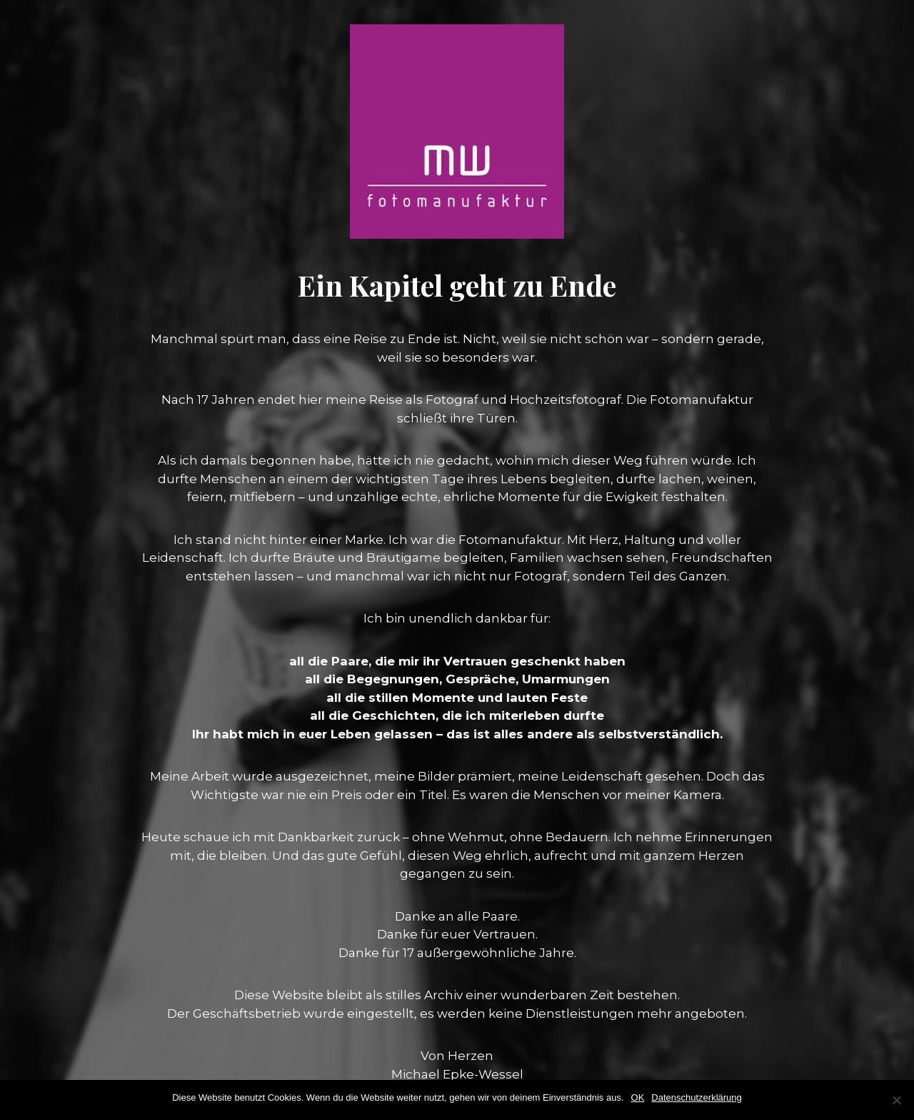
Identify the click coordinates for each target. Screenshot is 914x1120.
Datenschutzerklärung (696, 1097)
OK (638, 1097)
